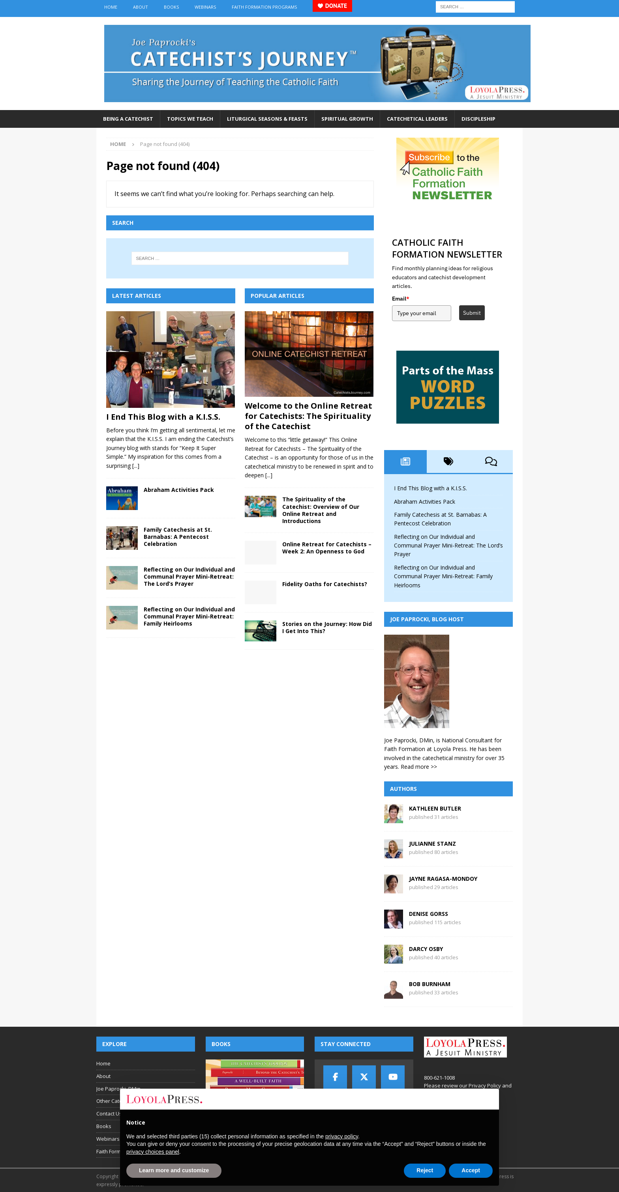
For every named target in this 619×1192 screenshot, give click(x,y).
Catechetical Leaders (417, 118)
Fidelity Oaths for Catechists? (324, 584)
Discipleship (478, 118)
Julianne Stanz (432, 843)
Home (110, 7)
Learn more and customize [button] (174, 1170)
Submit (472, 312)
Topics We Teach (190, 118)
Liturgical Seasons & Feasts (267, 118)
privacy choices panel (152, 1152)
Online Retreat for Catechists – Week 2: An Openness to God (326, 547)
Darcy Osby (426, 949)
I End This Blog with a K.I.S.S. (163, 416)
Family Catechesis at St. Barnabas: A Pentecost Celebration (178, 536)
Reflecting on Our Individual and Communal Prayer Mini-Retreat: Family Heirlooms (189, 616)
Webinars (205, 7)
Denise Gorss (428, 913)
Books (171, 7)
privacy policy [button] (341, 1136)
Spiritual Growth (347, 118)
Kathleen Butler (435, 808)
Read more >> (419, 766)
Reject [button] (424, 1170)
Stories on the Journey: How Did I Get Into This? (327, 627)
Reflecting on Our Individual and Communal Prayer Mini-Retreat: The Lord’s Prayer (189, 576)
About (140, 7)
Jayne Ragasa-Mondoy (443, 878)
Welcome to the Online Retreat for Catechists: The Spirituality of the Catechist (308, 416)
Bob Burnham (429, 984)
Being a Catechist (128, 118)
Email (400, 298)
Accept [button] (470, 1170)
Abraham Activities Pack (179, 489)
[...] (135, 465)
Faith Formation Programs (264, 7)
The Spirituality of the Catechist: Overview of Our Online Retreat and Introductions (320, 510)
